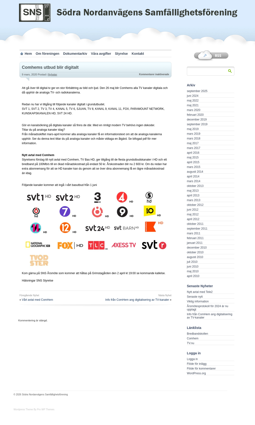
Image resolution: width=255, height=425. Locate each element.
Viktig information (198, 301)
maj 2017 (192, 143)
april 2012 (193, 219)
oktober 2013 (195, 186)
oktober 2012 (195, 205)
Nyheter (52, 74)
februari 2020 (195, 114)
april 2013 (193, 195)
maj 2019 (192, 129)
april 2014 (193, 176)
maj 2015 (192, 157)
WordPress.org (196, 373)
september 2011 (197, 228)
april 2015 (193, 162)
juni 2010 (192, 266)
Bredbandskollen (197, 333)
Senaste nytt (195, 296)
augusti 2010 (195, 257)
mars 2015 (193, 167)
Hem (28, 53)
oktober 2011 (195, 224)
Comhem (192, 338)
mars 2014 (193, 181)
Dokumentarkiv (75, 53)
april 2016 (193, 152)
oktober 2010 (195, 252)
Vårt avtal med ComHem (37, 299)
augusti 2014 (195, 171)
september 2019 (197, 124)
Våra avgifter (101, 53)
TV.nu (190, 343)
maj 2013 (192, 190)
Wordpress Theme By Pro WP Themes (34, 409)
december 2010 (197, 247)
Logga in (192, 359)
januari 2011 (195, 243)
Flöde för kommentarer (201, 368)
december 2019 (197, 119)
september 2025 (197, 91)
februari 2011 (195, 238)
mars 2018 (193, 138)
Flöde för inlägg (197, 363)
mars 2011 (193, 233)
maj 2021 (192, 105)
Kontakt (138, 53)
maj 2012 (192, 214)
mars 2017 (193, 148)
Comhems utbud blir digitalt (50, 67)
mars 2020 (193, 110)
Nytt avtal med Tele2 (200, 292)
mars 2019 (193, 133)
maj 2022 (192, 100)
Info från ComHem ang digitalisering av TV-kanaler (137, 299)
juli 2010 (192, 261)
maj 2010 (192, 271)
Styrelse (121, 53)
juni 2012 (192, 209)
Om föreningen (47, 53)
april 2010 (193, 276)
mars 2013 (193, 200)
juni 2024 (192, 95)
